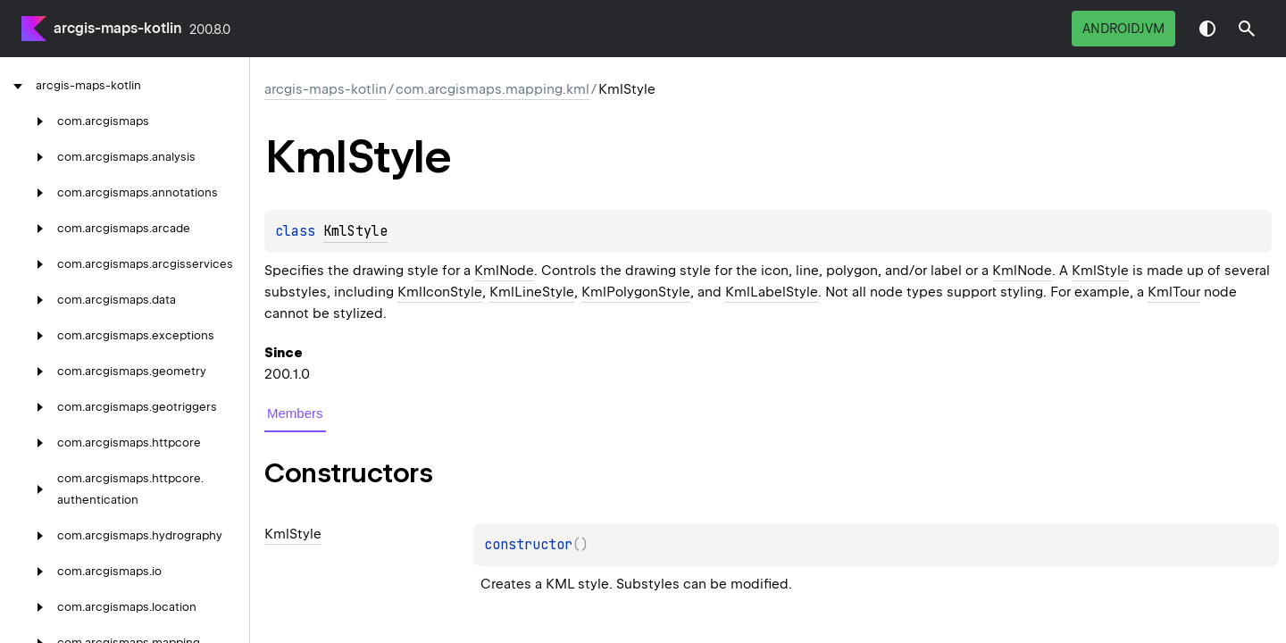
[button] (1247, 28)
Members (295, 413)
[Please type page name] (1247, 28)
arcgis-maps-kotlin (118, 28)
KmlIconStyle (439, 292)
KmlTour (1174, 292)
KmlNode (504, 271)
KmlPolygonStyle (635, 292)
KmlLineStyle (531, 292)
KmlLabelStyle (771, 292)
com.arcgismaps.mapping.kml (492, 89)
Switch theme (1207, 28)
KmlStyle (355, 231)
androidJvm (1123, 28)
